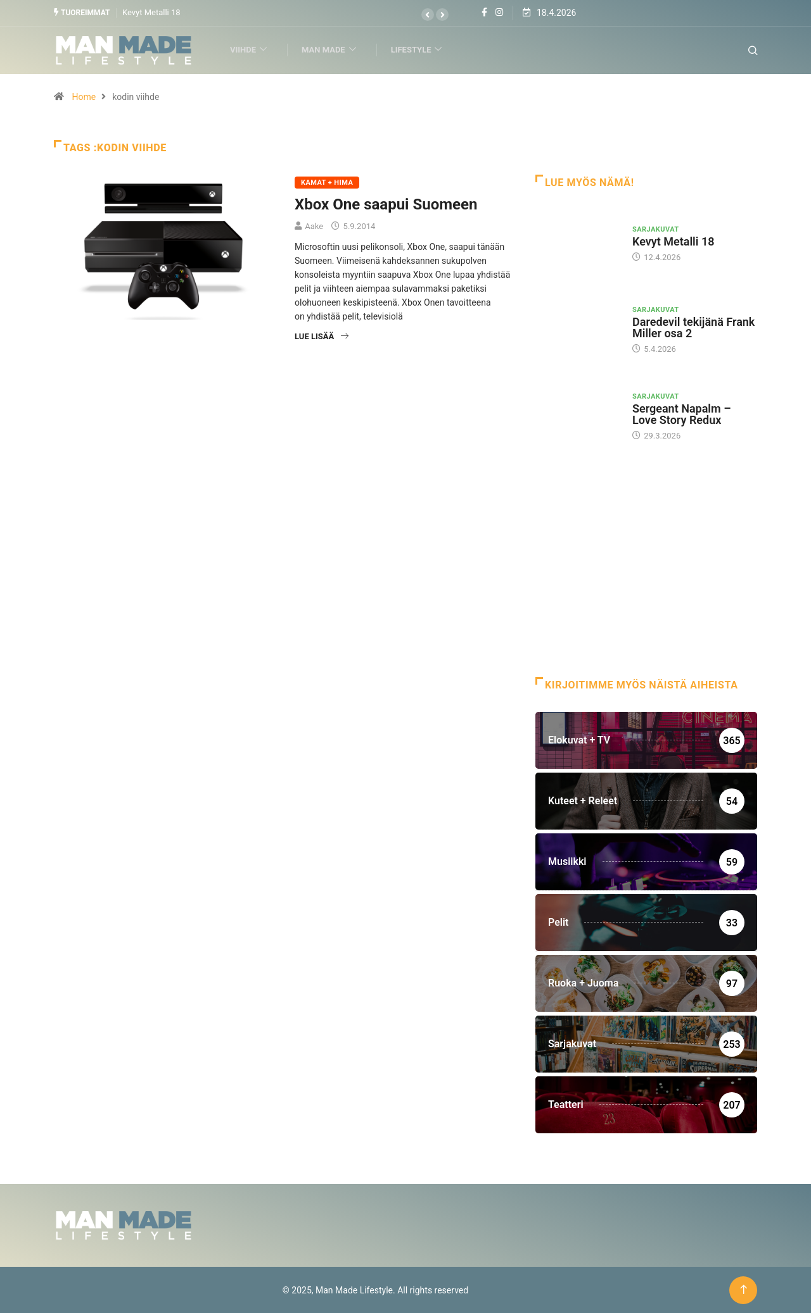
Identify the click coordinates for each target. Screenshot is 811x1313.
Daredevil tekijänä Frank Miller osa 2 (693, 327)
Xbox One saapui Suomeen (386, 204)
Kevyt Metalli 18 (151, 12)
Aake (314, 225)
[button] (427, 14)
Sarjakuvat (655, 229)
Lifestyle (420, 49)
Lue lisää (321, 335)
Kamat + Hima (327, 182)
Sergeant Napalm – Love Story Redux (681, 413)
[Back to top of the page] (743, 1289)
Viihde (252, 49)
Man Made (333, 49)
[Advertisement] (646, 575)
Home (84, 96)
